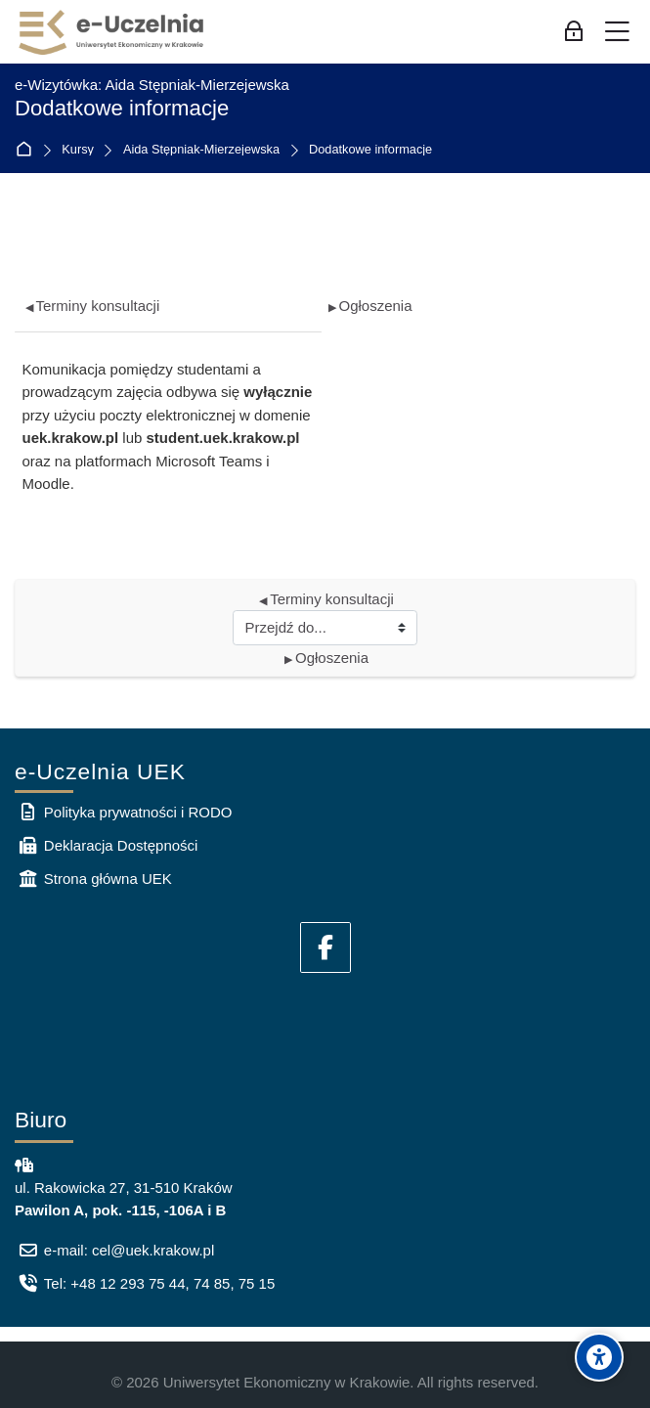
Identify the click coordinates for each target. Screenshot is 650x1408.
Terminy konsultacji (92, 305)
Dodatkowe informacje (370, 150)
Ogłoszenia (370, 305)
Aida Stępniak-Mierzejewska (201, 150)
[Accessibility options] (599, 1357)
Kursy (78, 150)
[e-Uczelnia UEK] (112, 32)
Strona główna (28, 150)
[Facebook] (325, 947)
